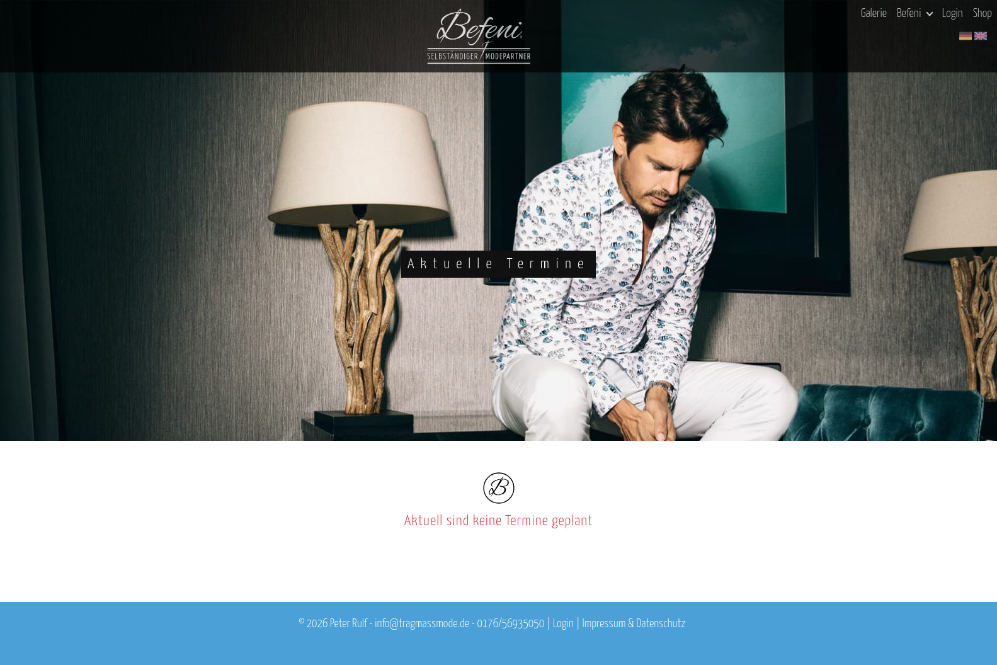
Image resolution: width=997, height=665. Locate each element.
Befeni (915, 14)
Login (952, 14)
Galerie (874, 14)
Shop (982, 14)
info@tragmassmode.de (422, 624)
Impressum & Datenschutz (634, 624)
